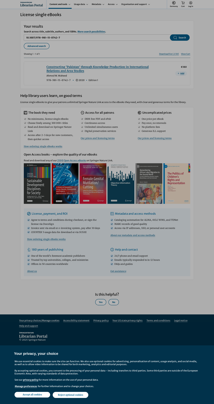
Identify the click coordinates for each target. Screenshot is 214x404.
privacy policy (30, 380)
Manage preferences (26, 386)
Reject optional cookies (70, 395)
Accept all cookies (32, 395)
